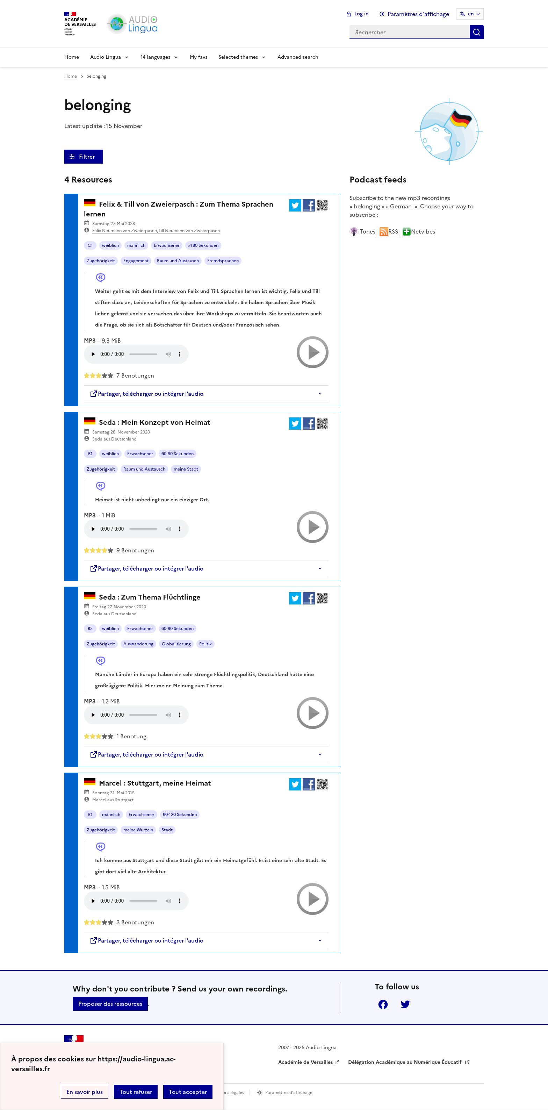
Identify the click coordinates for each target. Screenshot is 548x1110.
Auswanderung (138, 644)
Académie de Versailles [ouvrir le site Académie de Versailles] (305, 1062)
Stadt (167, 830)
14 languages (155, 57)
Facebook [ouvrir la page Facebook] (383, 1004)
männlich (136, 245)
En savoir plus (84, 1092)
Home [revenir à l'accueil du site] (70, 76)
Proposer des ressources (110, 1004)
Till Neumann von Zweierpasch (189, 231)
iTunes (362, 231)
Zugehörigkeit (101, 261)
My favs (198, 57)
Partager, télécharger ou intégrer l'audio (146, 393)
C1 (90, 245)
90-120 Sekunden (180, 814)
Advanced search (297, 57)
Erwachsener (167, 245)
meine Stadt (186, 469)
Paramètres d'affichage (288, 1092)
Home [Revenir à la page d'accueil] (71, 57)
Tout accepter (188, 1092)
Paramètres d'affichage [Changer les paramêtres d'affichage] (418, 14)
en (471, 13)
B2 (90, 628)
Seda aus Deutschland (114, 439)
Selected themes (238, 57)
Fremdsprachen (223, 261)
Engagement (136, 261)
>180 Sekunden (203, 245)
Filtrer (88, 156)
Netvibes (418, 231)
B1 (90, 454)
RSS (389, 231)
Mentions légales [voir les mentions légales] (227, 1092)
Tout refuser (136, 1092)
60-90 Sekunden (177, 454)
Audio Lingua (105, 57)
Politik (205, 644)
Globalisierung (176, 644)
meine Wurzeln (138, 830)
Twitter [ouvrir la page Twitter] (405, 1004)
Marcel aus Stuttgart (113, 800)
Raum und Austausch (178, 261)
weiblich (110, 245)
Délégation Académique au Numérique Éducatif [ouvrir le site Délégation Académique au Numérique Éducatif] (405, 1062)
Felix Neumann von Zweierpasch (124, 231)
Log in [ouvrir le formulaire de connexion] (361, 13)
